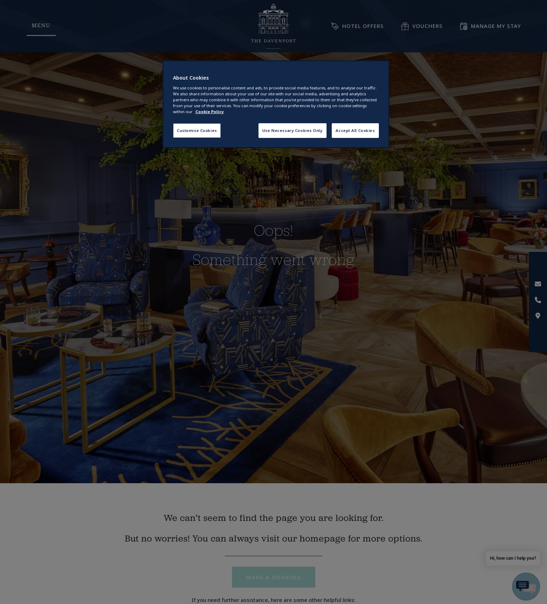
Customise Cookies (197, 130)
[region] (276, 104)
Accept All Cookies (355, 130)
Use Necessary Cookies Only (292, 130)
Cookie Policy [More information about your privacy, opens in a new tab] (209, 111)
